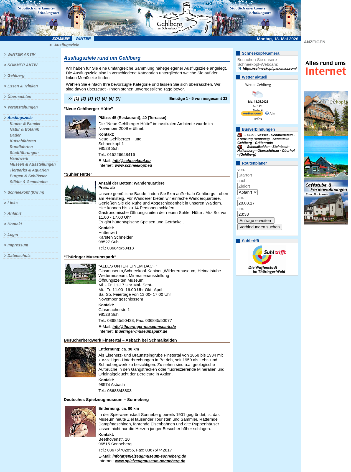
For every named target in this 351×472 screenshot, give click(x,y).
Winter (83, 38)
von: (241, 169)
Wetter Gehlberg (258, 84)
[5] (104, 98)
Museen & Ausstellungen (33, 164)
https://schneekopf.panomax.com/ (270, 68)
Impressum (17, 245)
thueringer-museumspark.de (141, 331)
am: (240, 197)
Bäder (15, 135)
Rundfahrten (21, 147)
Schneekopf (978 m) (25, 192)
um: (240, 208)
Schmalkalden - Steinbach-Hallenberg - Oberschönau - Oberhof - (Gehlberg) (266, 151)
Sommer (61, 38)
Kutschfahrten (23, 141)
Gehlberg (15, 75)
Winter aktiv (21, 54)
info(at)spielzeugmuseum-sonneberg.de (149, 456)
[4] (97, 98)
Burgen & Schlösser (28, 176)
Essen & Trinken (22, 86)
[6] (111, 98)
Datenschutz (18, 255)
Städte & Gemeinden (29, 182)
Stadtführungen (24, 152)
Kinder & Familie (25, 123)
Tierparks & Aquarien (29, 170)
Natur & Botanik (24, 129)
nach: (242, 180)
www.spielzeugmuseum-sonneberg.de (150, 461)
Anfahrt (14, 213)
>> (70, 98)
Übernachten (19, 96)
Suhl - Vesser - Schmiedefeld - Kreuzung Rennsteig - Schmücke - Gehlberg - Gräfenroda (266, 139)
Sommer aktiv (22, 65)
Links (12, 203)
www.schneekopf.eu (133, 165)
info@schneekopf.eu (132, 160)
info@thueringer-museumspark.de (144, 326)
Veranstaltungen (22, 107)
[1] (76, 98)
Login (12, 234)
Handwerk (19, 158)
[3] (90, 98)
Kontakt (14, 224)
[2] (83, 98)
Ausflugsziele (66, 45)
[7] (118, 98)
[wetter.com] (252, 114)
